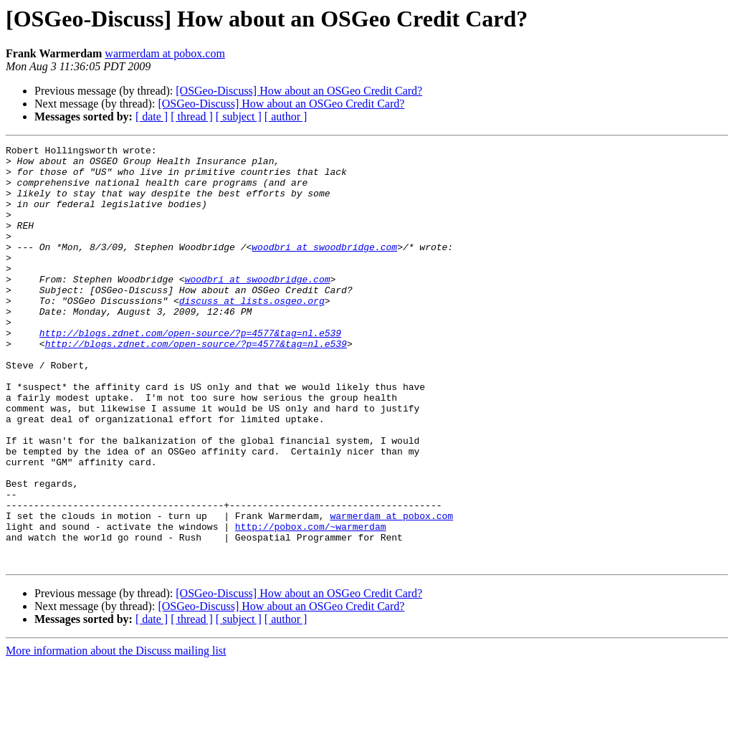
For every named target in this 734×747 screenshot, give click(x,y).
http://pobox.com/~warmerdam (310, 603)
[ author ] (286, 116)
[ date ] (151, 116)
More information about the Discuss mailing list (116, 734)
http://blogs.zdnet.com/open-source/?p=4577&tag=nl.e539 (190, 371)
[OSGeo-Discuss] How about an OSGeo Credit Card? (299, 91)
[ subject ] (239, 116)
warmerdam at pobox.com (165, 53)
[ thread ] (192, 116)
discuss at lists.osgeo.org (252, 332)
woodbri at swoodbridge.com (324, 268)
